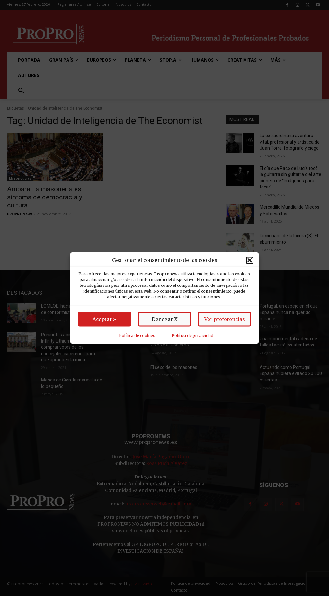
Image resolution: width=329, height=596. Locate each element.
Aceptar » (104, 319)
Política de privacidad (192, 335)
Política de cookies (137, 335)
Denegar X (165, 319)
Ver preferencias (224, 319)
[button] (249, 260)
